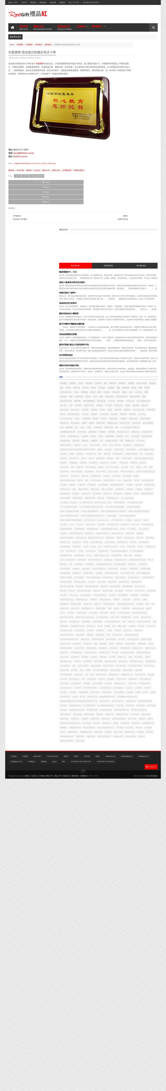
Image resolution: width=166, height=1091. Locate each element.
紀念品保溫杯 (119, 879)
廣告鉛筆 (133, 689)
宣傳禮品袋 (118, 645)
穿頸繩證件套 (135, 870)
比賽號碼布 (123, 403)
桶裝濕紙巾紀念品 (131, 773)
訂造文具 (129, 931)
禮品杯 (132, 218)
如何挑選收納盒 (119, 167)
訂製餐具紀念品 (141, 918)
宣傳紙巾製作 (130, 645)
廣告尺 (128, 372)
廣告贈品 (48, 43)
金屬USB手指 (119, 249)
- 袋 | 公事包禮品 (143, 469)
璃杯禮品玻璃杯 (138, 826)
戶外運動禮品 (144, 702)
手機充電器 (134, 280)
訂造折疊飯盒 (119, 931)
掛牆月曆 (122, 394)
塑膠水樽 (135, 364)
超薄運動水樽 (145, 962)
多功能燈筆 (133, 623)
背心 (132, 222)
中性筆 (135, 543)
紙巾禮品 (128, 883)
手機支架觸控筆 (143, 711)
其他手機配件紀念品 (121, 359)
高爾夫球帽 (144, 1046)
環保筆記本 (139, 412)
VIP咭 (135, 341)
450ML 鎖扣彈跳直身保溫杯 (124, 508)
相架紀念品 (118, 856)
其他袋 (134, 583)
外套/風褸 (117, 222)
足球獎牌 (133, 439)
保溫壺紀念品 (119, 570)
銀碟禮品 (117, 456)
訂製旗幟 (140, 914)
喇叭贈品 (128, 609)
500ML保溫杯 (145, 512)
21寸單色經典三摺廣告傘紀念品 (125, 490)
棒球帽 (123, 777)
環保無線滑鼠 (119, 834)
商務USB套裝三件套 (128, 605)
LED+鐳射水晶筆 (147, 521)
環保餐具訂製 (119, 843)
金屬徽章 (129, 249)
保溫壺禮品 (147, 565)
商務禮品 (124, 218)
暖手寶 (116, 759)
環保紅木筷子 (131, 834)
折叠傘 (145, 715)
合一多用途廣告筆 (120, 600)
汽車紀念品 (127, 790)
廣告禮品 (142, 196)
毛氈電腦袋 (148, 403)
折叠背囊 (117, 386)
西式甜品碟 (123, 905)
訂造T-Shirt (118, 923)
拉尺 (121, 728)
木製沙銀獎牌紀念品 (144, 764)
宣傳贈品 (140, 645)
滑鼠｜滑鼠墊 (131, 408)
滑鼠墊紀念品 (135, 799)
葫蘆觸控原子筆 (150, 896)
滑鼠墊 (146, 319)
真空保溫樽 (118, 421)
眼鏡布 (143, 856)
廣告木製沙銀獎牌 (145, 675)
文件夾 (148, 737)
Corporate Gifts (133, 521)
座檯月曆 (147, 368)
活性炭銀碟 (134, 795)
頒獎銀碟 (142, 1037)
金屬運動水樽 (148, 452)
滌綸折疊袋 (118, 799)
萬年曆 (127, 430)
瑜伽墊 (127, 826)
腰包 (115, 896)
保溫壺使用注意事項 (121, 116)
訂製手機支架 (130, 914)
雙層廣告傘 (129, 1020)
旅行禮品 (133, 399)
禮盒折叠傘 (118, 865)
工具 (129, 368)
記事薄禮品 (125, 302)
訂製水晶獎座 (119, 918)
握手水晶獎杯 (134, 394)
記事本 (116, 945)
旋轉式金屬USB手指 (142, 746)
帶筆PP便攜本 (147, 658)
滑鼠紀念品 (118, 808)
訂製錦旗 (126, 434)
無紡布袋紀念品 (129, 812)
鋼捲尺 (125, 1011)
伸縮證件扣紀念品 (131, 552)
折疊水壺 (151, 720)
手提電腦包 (118, 706)
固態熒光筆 (144, 614)
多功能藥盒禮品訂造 (121, 627)
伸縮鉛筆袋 (118, 556)
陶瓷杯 (138, 213)
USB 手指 (138, 530)
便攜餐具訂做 (130, 346)
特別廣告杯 (141, 817)
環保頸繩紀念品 (130, 839)
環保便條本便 (119, 830)
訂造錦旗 (142, 940)
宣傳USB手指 (134, 636)
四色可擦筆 (118, 614)
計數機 (150, 940)
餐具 (144, 302)
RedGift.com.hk (20, 158)
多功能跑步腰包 (137, 627)
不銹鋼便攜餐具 (120, 539)
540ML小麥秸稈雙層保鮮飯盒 (144, 517)
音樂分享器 (132, 1037)
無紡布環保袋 (144, 808)
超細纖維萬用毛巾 (120, 439)
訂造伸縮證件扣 (130, 923)
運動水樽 (146, 271)
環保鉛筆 (117, 416)
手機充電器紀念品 (142, 706)
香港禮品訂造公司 (16, 1074)
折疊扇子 (147, 386)
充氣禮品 (124, 355)
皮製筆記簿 (144, 848)
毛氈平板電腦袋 (136, 403)
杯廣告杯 (122, 768)
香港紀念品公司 (110, 1069)
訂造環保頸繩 (137, 936)
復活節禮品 (150, 693)
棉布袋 (116, 777)
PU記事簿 (142, 525)
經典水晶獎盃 (136, 887)
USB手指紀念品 (150, 530)
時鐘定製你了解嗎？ (121, 105)
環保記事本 (118, 839)
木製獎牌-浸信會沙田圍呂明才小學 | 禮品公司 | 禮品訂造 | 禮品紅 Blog (34, 165)
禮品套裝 (124, 253)
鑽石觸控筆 (118, 461)
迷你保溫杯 (129, 976)
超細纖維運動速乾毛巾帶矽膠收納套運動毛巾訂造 (132, 958)
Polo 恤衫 (138, 266)
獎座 (149, 817)
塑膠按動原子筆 (120, 618)
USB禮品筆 (118, 534)
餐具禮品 (149, 1042)
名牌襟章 (147, 311)
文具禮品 (133, 209)
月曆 (153, 399)
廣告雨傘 (136, 236)
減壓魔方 (143, 795)
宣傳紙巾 (148, 266)
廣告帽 (116, 280)
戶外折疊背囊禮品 (120, 702)
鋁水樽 (116, 266)
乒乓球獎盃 (144, 543)
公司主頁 (24, 2)
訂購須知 (81, 25)
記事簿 (123, 945)
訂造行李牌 (148, 936)
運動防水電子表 (120, 998)
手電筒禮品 (127, 715)
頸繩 (144, 333)
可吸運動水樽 (131, 596)
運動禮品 (151, 328)
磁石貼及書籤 (130, 284)
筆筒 (115, 874)
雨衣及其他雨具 (143, 1024)
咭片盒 (116, 605)
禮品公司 (46, 172)
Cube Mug (117, 275)
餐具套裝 (140, 1042)
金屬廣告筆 (143, 447)
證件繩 (143, 945)
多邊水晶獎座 (130, 631)
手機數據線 (148, 381)
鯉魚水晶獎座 (147, 1051)
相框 (126, 856)
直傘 (128, 297)
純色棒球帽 (118, 883)
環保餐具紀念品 (144, 839)
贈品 (115, 200)
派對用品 (128, 271)
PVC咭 (116, 341)
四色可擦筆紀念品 (131, 614)
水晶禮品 (137, 258)
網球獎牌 (117, 892)
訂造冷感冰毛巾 (144, 923)
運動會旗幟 (148, 989)
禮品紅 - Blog (13, 2)
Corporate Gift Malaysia (105, 1074)
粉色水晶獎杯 (137, 874)
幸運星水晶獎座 (120, 667)
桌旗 (146, 768)
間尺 (124, 333)
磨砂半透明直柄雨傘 (139, 421)
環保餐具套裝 (128, 416)
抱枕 (115, 728)
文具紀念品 (118, 271)
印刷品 (152, 258)
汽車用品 (117, 790)
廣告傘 (11, 172)
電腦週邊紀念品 (120, 1037)
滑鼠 (126, 799)
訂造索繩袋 (136, 434)
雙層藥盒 (117, 1024)
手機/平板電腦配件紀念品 (123, 381)
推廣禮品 (132, 200)
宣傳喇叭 (145, 636)
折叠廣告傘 (118, 720)
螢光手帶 (138, 901)
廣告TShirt (37, 1069)
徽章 (124, 377)
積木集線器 (143, 865)
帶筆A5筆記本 (135, 658)
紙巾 (142, 297)
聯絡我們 (62, 2)
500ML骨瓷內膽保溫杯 (122, 517)
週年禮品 (142, 328)
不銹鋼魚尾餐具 (146, 539)
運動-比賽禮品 (136, 989)
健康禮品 (138, 311)
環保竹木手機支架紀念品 (123, 412)
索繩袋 (141, 883)
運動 (140, 443)
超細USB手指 (119, 949)
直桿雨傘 (135, 852)
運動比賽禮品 (119, 993)
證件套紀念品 (134, 945)
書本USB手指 (126, 759)
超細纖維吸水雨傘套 (133, 949)
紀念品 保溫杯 (124, 425)
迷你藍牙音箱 (131, 443)
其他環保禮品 (140, 578)
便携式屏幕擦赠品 (140, 556)
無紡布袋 (117, 812)
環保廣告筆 (130, 830)
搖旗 (142, 733)
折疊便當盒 (127, 386)
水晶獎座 (142, 209)
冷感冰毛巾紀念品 (120, 587)
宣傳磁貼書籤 (142, 640)
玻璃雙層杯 (118, 826)
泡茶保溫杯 (138, 790)
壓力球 (149, 618)
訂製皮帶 (129, 918)
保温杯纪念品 (126, 565)
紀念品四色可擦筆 (133, 879)
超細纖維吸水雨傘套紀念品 (124, 954)
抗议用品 (137, 715)
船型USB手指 (124, 896)
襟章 (115, 905)
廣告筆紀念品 (119, 684)
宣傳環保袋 (118, 640)
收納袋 (143, 394)
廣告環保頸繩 (128, 680)
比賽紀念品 (148, 249)
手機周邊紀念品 (120, 711)
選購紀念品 (42, 26)
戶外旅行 (124, 280)
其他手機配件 (148, 355)
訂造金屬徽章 (148, 434)
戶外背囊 (133, 702)
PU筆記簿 (152, 337)
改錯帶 (141, 737)
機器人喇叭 (138, 777)
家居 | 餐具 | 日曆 (136, 649)
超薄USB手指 (119, 962)
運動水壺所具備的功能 (122, 178)
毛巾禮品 (117, 781)
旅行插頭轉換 (119, 297)
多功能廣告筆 (146, 364)
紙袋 (135, 883)
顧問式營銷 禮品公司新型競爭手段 (128, 157)
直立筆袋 (144, 852)
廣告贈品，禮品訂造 (133, 684)
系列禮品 (147, 244)
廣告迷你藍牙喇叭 (120, 689)
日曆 (140, 399)
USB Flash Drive (149, 213)
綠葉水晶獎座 (149, 887)
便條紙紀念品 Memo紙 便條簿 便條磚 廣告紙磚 (131, 350)
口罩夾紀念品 (119, 596)
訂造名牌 (117, 927)
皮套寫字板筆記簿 (120, 848)
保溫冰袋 (137, 565)
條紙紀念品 (144, 773)
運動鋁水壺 (139, 993)
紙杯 (148, 425)
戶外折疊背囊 (139, 698)
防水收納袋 (118, 1015)
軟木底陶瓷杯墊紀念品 (136, 971)
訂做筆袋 (133, 905)
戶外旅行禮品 (134, 377)
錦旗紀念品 (148, 456)
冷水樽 (132, 587)
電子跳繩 (126, 1033)
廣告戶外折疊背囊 (120, 675)
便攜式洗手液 (119, 561)
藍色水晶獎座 (119, 901)
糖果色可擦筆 (149, 874)
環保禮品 (117, 213)
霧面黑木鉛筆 (144, 465)
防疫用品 (128, 1015)
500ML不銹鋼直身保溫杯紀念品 (125, 512)
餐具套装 (117, 469)
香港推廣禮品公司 (127, 1069)
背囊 (148, 297)
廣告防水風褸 (144, 689)
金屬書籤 (117, 333)
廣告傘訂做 (118, 240)
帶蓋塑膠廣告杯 (134, 662)
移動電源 (135, 297)
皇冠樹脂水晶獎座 (142, 843)
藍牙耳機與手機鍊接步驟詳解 (125, 136)
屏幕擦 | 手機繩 (135, 653)
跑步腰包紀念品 (144, 967)
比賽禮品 (148, 777)
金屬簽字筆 (148, 1002)
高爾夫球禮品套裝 (120, 1051)
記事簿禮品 (150, 262)
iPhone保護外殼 (140, 534)
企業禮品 (141, 200)
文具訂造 (128, 240)
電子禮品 (117, 1033)
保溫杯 (125, 213)
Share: (150, 525)
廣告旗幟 (133, 675)
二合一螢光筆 (119, 547)
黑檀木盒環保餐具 (129, 1055)
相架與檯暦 (125, 324)
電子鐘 (134, 1033)
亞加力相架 (118, 311)
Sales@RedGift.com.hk (91, 2)
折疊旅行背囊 (130, 720)
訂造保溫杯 (151, 324)
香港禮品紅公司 (143, 1069)
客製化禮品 (79, 172)
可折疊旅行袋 (119, 364)
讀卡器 (150, 945)
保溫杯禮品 (129, 311)
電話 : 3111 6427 (74, 2)
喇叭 (128, 364)
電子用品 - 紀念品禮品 (141, 1029)
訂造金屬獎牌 (131, 940)
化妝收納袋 (141, 587)
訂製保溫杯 (130, 909)
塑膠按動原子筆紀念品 (136, 618)
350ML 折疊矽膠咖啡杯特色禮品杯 (126, 503)
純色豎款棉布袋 (138, 425)
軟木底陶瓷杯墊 (120, 971)
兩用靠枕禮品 (145, 574)
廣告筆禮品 (143, 253)
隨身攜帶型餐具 (147, 461)
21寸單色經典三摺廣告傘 (123, 306)
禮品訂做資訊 (119, 205)
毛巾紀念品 (127, 781)
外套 (124, 623)
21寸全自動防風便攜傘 (122, 486)
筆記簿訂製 (141, 284)
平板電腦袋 (150, 275)
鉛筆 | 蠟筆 (144, 1007)
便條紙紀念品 (119, 293)
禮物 (149, 209)
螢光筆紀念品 (149, 901)
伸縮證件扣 (118, 552)
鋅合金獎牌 (138, 456)
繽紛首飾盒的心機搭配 (122, 126)
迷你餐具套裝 (131, 328)
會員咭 (146, 399)
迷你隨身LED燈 (136, 980)
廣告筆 (143, 205)
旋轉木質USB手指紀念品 (138, 751)
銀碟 (139, 218)
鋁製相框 (117, 1011)
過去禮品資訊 (150, 78)
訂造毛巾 (147, 931)
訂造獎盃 (126, 936)
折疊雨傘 (137, 390)
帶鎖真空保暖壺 (148, 662)
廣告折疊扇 (145, 372)
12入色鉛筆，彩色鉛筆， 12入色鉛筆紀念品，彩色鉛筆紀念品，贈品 (135, 475)
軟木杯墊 (150, 971)
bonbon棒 (128, 534)
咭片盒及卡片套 (120, 315)
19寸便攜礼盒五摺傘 (135, 481)
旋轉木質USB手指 (120, 751)
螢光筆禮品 (118, 288)
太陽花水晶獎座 (120, 368)
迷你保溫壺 (118, 976)
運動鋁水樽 (136, 302)
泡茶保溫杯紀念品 (120, 795)
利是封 (140, 275)
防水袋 (136, 461)
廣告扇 (135, 372)
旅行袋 (116, 746)
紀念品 (37, 172)
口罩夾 (146, 592)
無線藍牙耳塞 (119, 817)
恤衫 (115, 231)
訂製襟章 (117, 434)
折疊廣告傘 (138, 386)
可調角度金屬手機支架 (147, 596)
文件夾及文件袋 (138, 262)
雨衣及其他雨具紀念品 (122, 1029)
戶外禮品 (138, 249)
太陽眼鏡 (140, 631)
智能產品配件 (144, 755)
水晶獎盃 (138, 319)
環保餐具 (137, 240)
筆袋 (115, 425)
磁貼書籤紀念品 (120, 861)
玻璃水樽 (133, 821)
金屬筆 (127, 288)
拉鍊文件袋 (147, 390)
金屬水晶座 (118, 1002)
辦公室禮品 (123, 231)
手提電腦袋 (129, 706)
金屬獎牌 (138, 1002)
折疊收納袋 (118, 390)
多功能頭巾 (149, 627)
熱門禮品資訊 (135, 78)
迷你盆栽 (149, 976)
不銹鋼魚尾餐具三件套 (122, 543)
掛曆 (115, 394)
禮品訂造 (56, 172)
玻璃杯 (125, 821)
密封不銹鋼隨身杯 (120, 653)
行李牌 (116, 302)
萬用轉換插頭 (137, 896)
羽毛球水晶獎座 (129, 892)
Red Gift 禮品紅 (152, 1087)
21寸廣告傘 (129, 337)
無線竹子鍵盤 (142, 812)
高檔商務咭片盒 (129, 469)
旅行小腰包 (139, 742)
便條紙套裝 (148, 561)
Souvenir (117, 530)
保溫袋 (139, 570)
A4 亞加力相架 (119, 521)
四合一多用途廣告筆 (141, 609)
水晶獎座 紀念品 (140, 781)
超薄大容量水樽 (132, 962)
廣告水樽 (117, 262)
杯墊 (115, 768)
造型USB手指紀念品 (135, 984)
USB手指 (20, 172)
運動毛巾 (133, 253)
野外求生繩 (132, 998)
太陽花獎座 (150, 631)
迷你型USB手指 (136, 231)
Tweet (17, 184)
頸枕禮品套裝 (130, 1042)
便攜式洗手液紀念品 (133, 561)
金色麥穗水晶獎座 (131, 1007)
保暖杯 (116, 565)
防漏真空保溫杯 (134, 333)
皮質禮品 (117, 852)
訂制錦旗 (142, 905)
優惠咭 (116, 355)
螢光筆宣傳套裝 (138, 430)
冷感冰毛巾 (133, 227)
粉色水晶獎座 (124, 874)
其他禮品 (134, 359)
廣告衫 (126, 222)
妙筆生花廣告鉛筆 (120, 636)
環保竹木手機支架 (145, 408)
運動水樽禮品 (149, 443)
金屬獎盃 (126, 452)
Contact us (151, 1079)
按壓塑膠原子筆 (120, 733)
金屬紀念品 (118, 1007)
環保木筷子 (141, 830)
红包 (142, 324)
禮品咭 (151, 421)
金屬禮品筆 (136, 452)
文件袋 (116, 319)
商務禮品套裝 (143, 605)
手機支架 (138, 381)
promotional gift (130, 275)
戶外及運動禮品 (148, 236)
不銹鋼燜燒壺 (133, 539)
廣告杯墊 (117, 680)
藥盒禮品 (129, 901)
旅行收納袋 (150, 742)
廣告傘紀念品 (130, 671)
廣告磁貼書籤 (140, 680)
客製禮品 (44, 1074)
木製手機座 (118, 764)
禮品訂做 (151, 205)
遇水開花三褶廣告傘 (121, 989)
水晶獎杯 (129, 786)
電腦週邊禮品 (131, 465)
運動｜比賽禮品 (130, 447)
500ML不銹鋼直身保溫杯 (146, 508)
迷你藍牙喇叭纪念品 (121, 980)
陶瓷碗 (146, 1015)
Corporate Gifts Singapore (81, 1074)
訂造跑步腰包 (119, 940)
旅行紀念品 (118, 258)
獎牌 (132, 213)
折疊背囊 (128, 390)
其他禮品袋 (118, 583)
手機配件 (117, 715)
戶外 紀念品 (127, 698)
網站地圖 (53, 2)
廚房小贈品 (141, 667)
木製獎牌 (29, 43)
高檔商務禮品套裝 (120, 1046)
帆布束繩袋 (138, 368)
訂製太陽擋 (118, 914)
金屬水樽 (117, 452)
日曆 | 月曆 (132, 755)
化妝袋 (150, 587)
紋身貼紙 (135, 324)
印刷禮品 (151, 359)
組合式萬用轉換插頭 (121, 887)
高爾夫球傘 (143, 288)
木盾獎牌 (19, 43)
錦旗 (115, 236)
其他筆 (127, 583)
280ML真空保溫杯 (141, 495)
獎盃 (148, 222)
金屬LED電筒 (143, 998)
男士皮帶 (129, 843)
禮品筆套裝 (141, 861)
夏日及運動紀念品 (120, 244)
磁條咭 (127, 421)
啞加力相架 (118, 609)
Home (12, 43)
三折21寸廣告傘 (146, 341)
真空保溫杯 (148, 416)
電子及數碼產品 (127, 266)
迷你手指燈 (139, 976)
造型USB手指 (149, 231)
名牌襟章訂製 (149, 600)
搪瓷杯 (148, 733)
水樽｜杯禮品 (119, 408)
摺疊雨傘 (126, 262)
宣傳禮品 (38, 43)
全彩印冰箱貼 (133, 574)
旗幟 (124, 227)
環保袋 (116, 253)
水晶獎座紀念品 (127, 319)
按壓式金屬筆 (133, 733)
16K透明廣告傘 (119, 481)
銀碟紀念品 (127, 456)
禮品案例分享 (64, 26)
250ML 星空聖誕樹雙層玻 (123, 495)
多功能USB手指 (125, 236)
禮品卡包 (131, 861)
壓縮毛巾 (117, 623)
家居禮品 (117, 227)
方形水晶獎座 (128, 742)
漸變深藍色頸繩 (130, 808)
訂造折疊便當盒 (144, 927)
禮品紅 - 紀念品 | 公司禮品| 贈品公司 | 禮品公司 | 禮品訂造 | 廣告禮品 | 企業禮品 (56, 1087)
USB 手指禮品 (126, 341)
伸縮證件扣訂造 (146, 552)
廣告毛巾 (133, 244)
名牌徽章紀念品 (135, 600)
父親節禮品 (130, 817)
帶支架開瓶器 (149, 653)
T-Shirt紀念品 (128, 530)
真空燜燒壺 (134, 856)
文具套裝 (117, 742)
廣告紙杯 (117, 377)
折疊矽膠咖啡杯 (120, 724)
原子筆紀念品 (137, 592)
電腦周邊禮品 (144, 1033)
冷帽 (141, 583)
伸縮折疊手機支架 (142, 547)
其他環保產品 (128, 578)
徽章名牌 (117, 698)
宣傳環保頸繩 (130, 640)
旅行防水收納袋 (127, 746)
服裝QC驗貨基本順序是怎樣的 (126, 95)
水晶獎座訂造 (119, 786)
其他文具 (117, 578)
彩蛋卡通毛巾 (139, 693)
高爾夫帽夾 (134, 1046)
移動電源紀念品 (130, 865)
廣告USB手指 (119, 372)
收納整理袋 (118, 737)
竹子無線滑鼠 (147, 870)
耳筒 (149, 892)
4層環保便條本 (140, 337)
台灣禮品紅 (67, 172)
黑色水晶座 (143, 1055)
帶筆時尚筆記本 (120, 662)
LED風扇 (117, 525)
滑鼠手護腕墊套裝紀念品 (139, 803)
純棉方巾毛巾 (147, 879)
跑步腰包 (142, 439)
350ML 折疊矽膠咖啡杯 (143, 499)
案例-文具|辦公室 (135, 768)
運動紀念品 (118, 447)
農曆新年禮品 (119, 443)
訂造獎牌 (117, 936)
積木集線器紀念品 (120, 870)
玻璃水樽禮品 (144, 821)
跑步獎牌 (133, 967)
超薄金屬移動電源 (120, 967)
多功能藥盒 (143, 623)
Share (37, 184)
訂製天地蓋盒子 (142, 909)
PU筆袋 (133, 525)
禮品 (137, 205)
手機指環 (131, 711)
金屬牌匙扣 (129, 1002)
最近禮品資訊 (120, 78)
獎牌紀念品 (118, 284)
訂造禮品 (117, 196)
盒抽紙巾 (126, 852)
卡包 (128, 592)
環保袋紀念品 (144, 834)
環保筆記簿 (149, 412)
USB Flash (140, 222)
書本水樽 (136, 759)
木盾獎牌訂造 (147, 759)
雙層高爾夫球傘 (129, 1024)
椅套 (130, 777)
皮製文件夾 (134, 848)
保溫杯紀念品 (131, 293)
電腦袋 (134, 288)
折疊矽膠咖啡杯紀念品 (136, 724)
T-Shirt (116, 218)
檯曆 (115, 403)
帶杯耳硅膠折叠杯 (120, 658)
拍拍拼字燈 (140, 728)
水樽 (140, 244)
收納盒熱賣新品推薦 (121, 147)
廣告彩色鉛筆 (142, 671)
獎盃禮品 (117, 821)
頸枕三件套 (118, 1042)
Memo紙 (125, 525)
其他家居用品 (135, 355)
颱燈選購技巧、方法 (121, 84)
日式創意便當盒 (120, 755)
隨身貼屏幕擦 (119, 465)
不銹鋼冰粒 (118, 346)
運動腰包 (129, 993)
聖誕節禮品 (118, 430)
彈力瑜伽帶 (118, 693)
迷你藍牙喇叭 (119, 328)
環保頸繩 (137, 271)
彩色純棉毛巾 (144, 315)
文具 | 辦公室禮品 (120, 399)
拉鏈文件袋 (129, 728)
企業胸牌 (129, 547)
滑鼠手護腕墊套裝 (120, 803)
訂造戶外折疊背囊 (129, 927)
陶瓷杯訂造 (138, 1015)
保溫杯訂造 (130, 570)
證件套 (145, 258)
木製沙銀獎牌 (130, 764)
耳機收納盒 (141, 892)
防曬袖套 (128, 461)
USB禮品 (146, 218)
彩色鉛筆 (128, 693)
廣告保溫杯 (118, 671)
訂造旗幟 (138, 931)
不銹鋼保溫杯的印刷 (142, 306)
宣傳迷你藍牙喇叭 (120, 649)
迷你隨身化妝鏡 (120, 984)
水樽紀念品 (139, 786)
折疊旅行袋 (141, 720)
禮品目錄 (33, 2)
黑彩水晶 (117, 1055)
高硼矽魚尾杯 (135, 1051)
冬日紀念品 (147, 240)
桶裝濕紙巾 (118, 773)
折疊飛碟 (150, 724)
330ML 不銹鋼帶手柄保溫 (123, 499)
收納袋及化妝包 (130, 737)
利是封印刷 (143, 293)
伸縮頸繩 (128, 556)
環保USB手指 (151, 826)
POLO (149, 227)
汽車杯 (148, 786)
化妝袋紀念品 (119, 592)
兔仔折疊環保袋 (120, 574)
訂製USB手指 (119, 909)
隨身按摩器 (118, 1020)
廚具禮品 (131, 667)
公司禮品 (151, 196)
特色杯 (116, 324)
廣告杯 (29, 172)
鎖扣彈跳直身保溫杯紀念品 (140, 1011)
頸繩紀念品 (118, 337)
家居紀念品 (132, 315)
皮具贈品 (138, 416)
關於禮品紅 (43, 2)
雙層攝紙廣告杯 (141, 1020)
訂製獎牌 (149, 430)
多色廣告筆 (118, 631)
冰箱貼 (142, 359)
